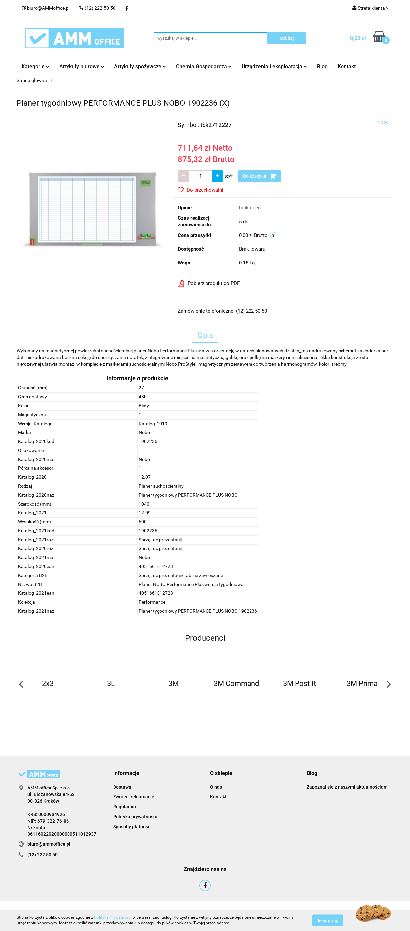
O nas (216, 786)
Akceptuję (328, 920)
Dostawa (122, 786)
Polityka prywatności (135, 816)
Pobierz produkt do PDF (209, 283)
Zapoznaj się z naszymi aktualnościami (348, 786)
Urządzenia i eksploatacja (274, 66)
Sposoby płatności (132, 826)
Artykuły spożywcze (140, 66)
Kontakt (347, 66)
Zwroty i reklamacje (133, 796)
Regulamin (124, 806)
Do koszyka (259, 176)
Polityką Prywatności (113, 917)
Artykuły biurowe (81, 66)
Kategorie (35, 66)
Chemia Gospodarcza (204, 66)
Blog (322, 66)
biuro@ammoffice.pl (48, 844)
